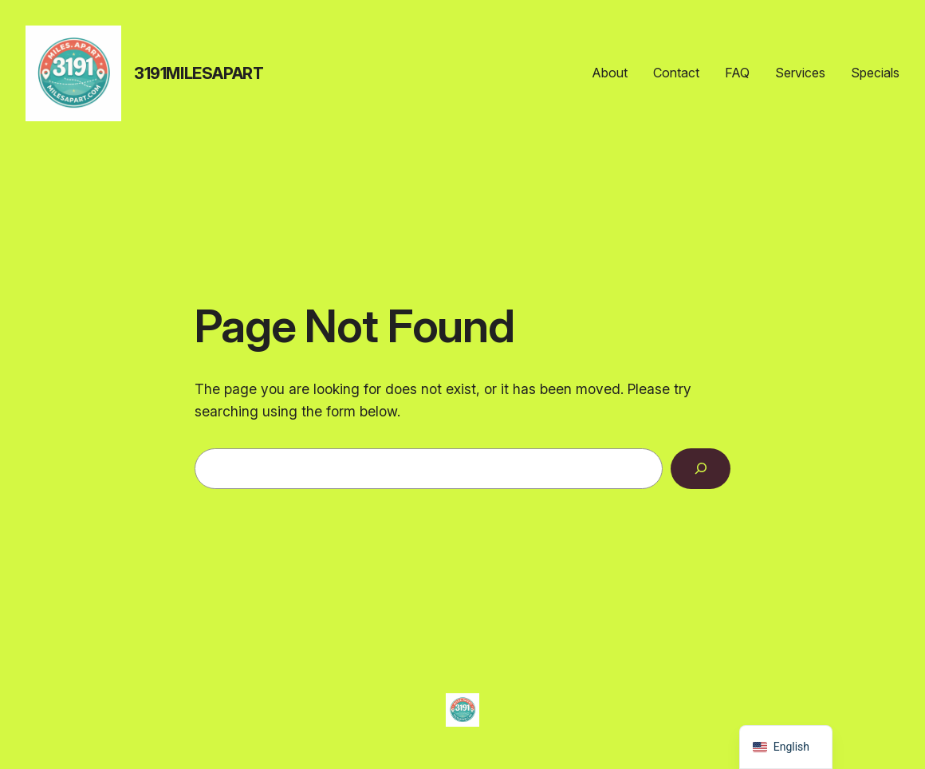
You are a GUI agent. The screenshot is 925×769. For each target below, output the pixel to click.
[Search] (700, 468)
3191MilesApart (198, 73)
